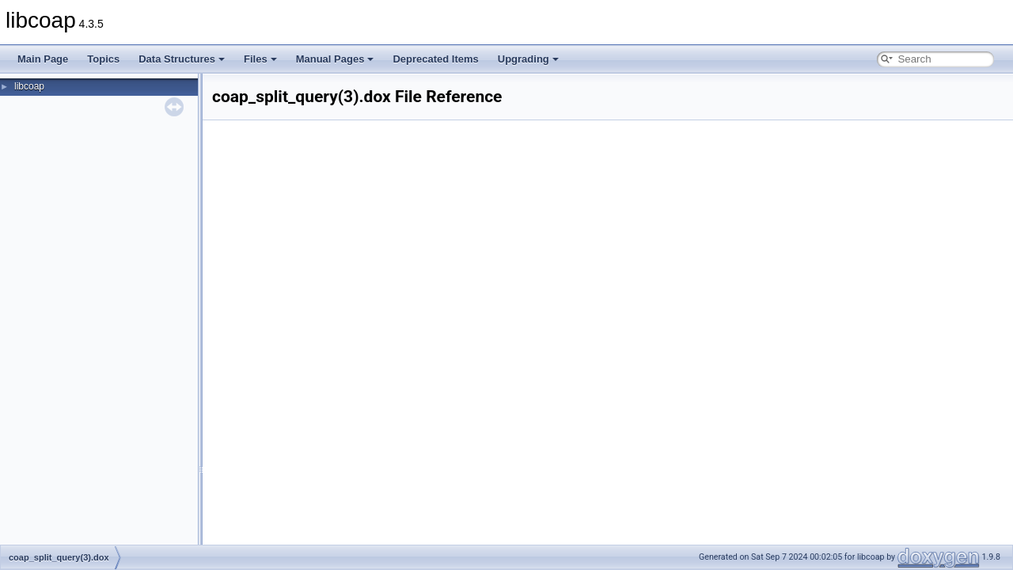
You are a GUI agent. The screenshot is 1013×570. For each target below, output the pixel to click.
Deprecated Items (435, 59)
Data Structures (181, 59)
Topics (103, 59)
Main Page (42, 59)
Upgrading (528, 59)
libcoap (29, 86)
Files (260, 59)
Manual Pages (335, 59)
